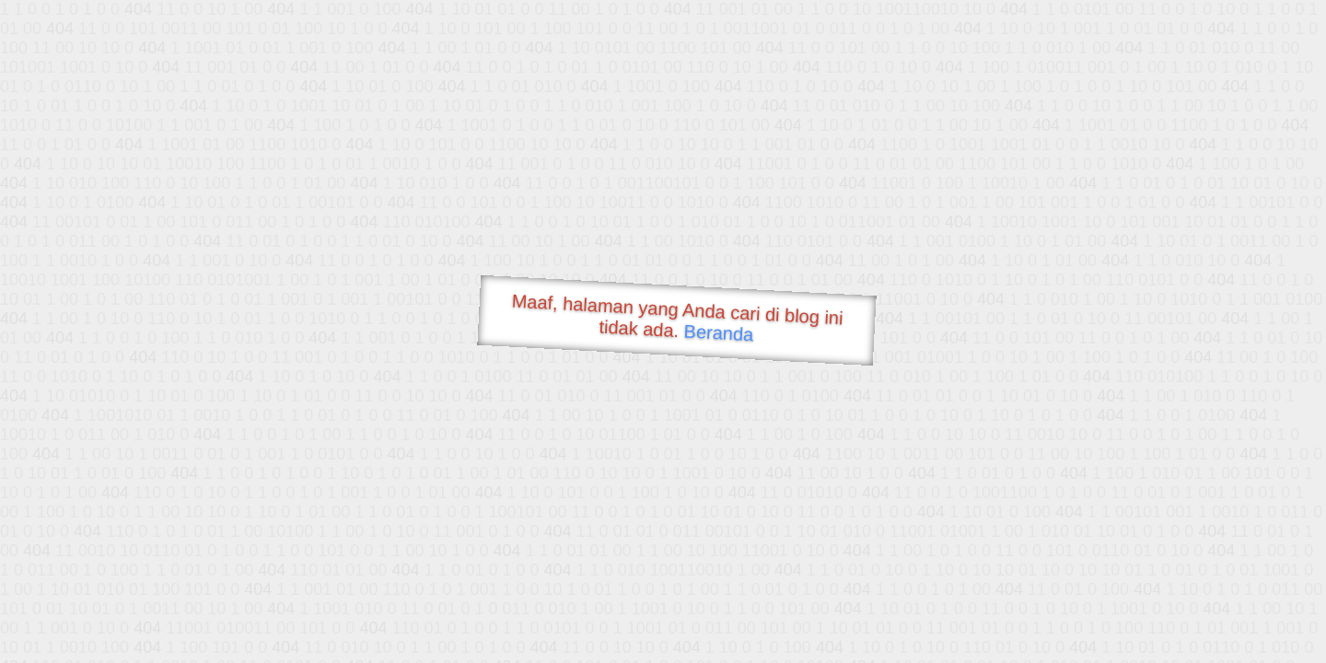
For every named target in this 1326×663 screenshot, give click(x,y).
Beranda (718, 332)
